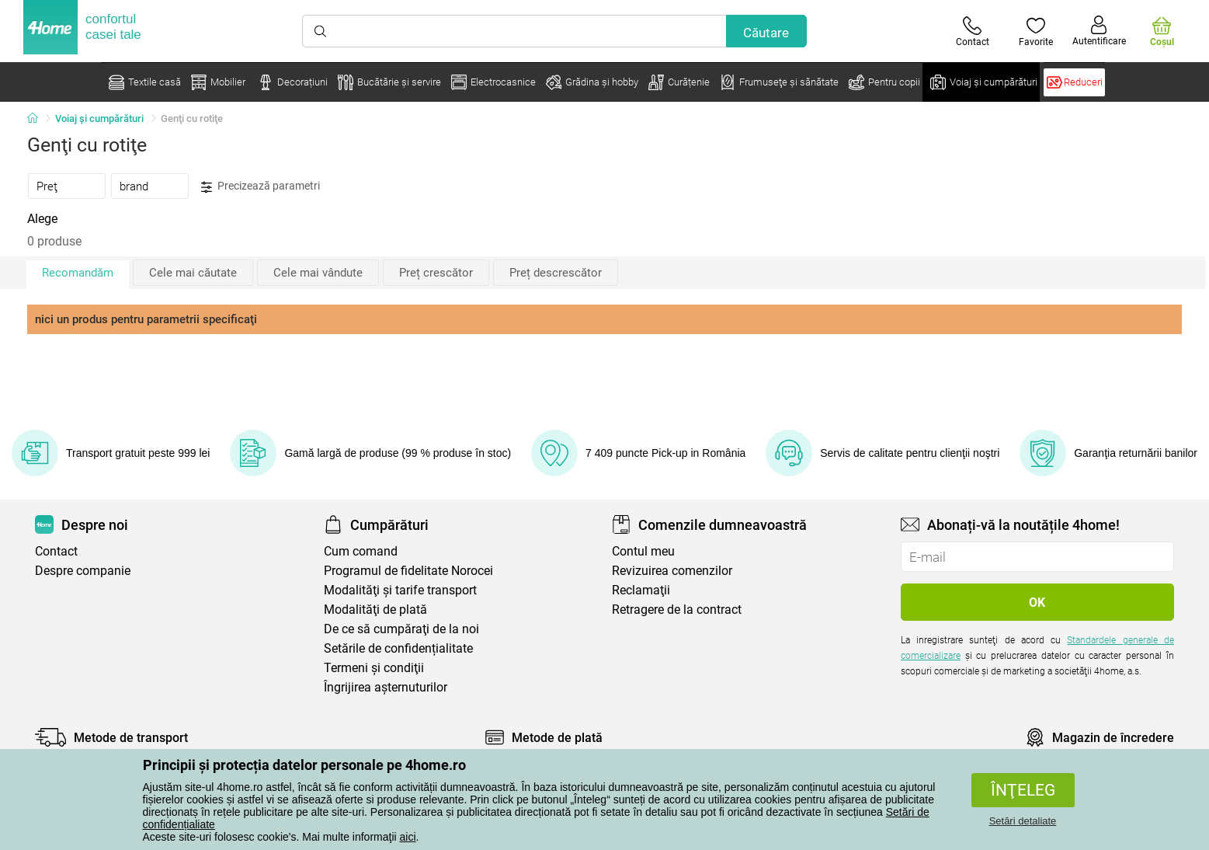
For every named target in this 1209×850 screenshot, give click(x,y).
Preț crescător (436, 273)
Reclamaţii (641, 590)
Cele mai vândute (318, 273)
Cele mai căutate (193, 273)
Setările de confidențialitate (398, 648)
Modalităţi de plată (375, 609)
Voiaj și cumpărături (99, 118)
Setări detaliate (1023, 821)
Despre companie (82, 571)
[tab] (66, 185)
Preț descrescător (555, 273)
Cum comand (361, 551)
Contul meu (643, 551)
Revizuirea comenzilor (672, 571)
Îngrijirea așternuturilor (385, 687)
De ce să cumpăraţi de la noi (401, 629)
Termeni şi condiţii (374, 668)
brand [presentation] (134, 186)
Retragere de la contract (677, 609)
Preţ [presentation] (46, 186)
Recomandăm (77, 273)
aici (408, 837)
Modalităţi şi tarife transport (400, 590)
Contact (56, 551)
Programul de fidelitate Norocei (408, 571)
